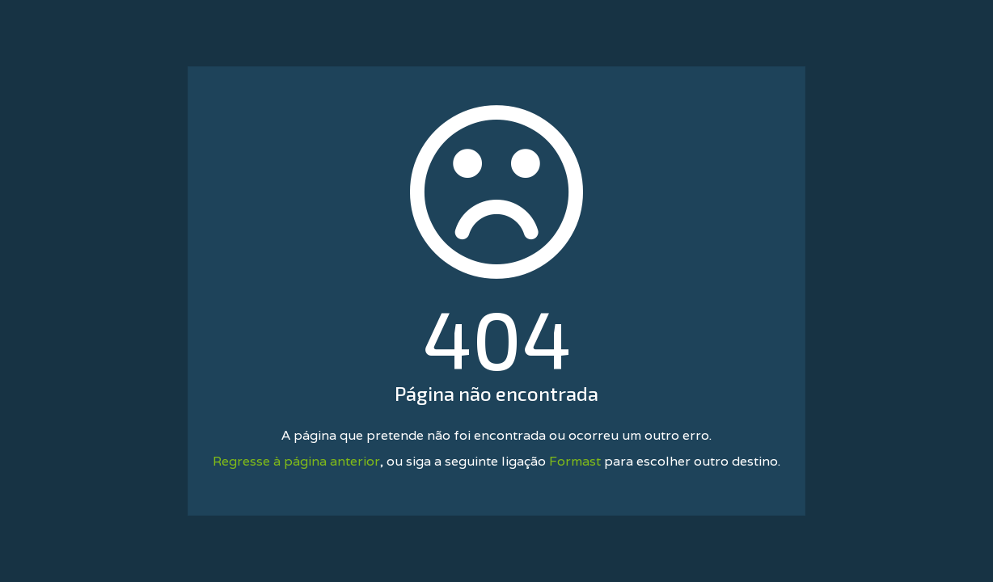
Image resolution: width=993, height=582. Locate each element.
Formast (575, 461)
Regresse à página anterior (296, 461)
